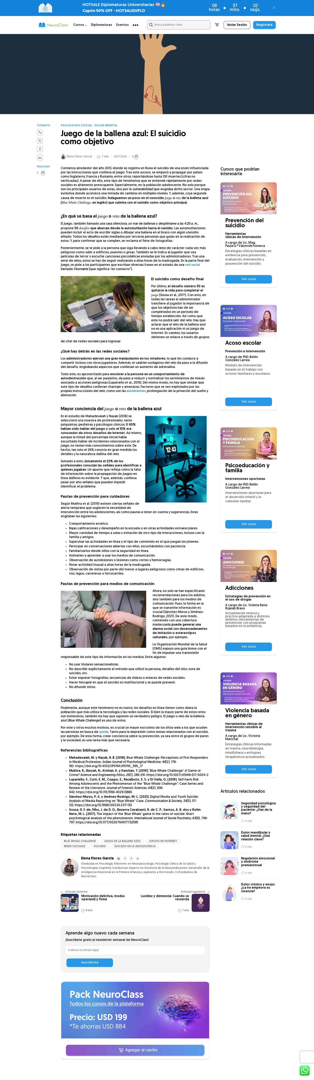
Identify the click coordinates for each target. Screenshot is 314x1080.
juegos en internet (163, 841)
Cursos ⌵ (80, 25)
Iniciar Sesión (237, 25)
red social (192, 265)
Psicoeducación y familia (247, 468)
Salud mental (106, 125)
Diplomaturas (101, 25)
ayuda (103, 732)
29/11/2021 (120, 156)
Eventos (122, 25)
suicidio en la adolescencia (135, 846)
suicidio (100, 846)
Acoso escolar (243, 343)
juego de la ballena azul (122, 841)
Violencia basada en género (247, 713)
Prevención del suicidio (244, 223)
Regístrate (264, 25)
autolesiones (136, 391)
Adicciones (239, 588)
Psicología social (77, 125)
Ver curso (249, 279)
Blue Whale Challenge (80, 841)
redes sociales (74, 846)
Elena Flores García (79, 156)
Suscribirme (90, 962)
